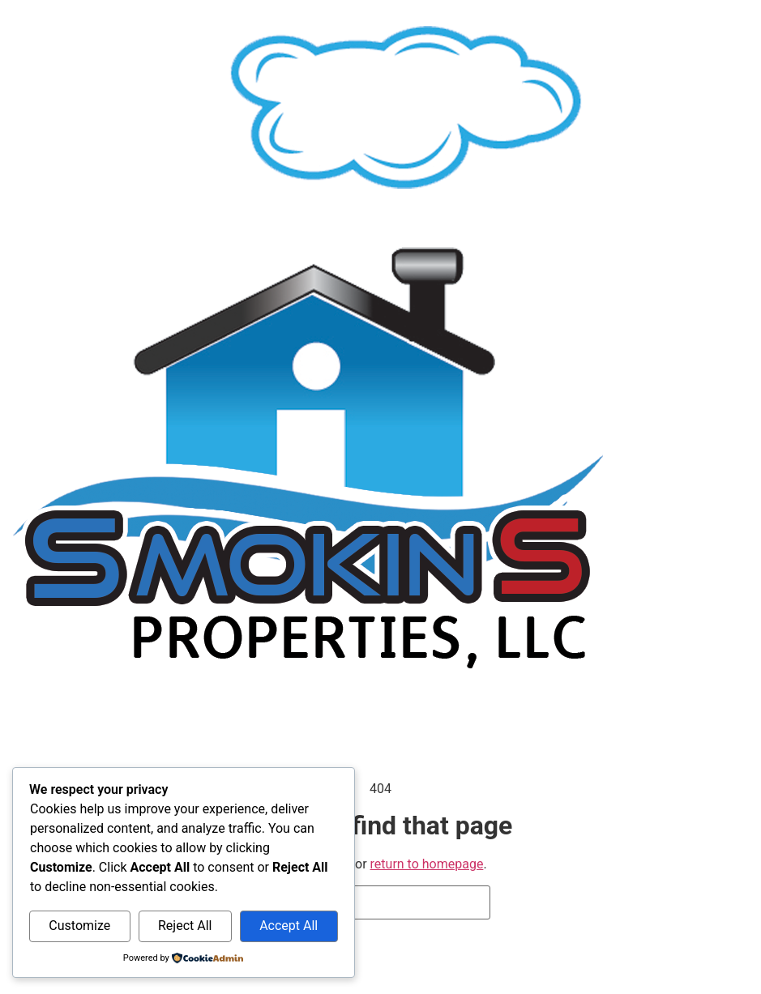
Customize (79, 925)
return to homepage (427, 864)
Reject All (185, 925)
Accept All (288, 925)
